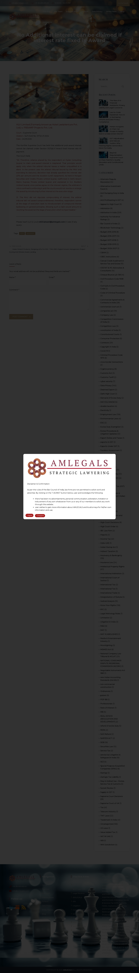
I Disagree (40, 516)
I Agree (29, 516)
